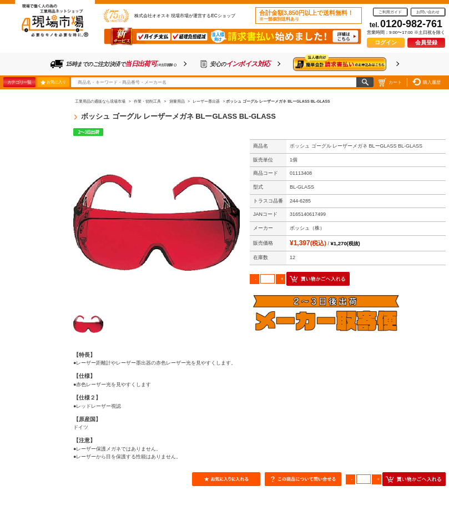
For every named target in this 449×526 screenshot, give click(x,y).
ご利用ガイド (390, 11)
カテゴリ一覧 (19, 82)
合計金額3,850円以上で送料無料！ (306, 15)
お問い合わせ (428, 11)
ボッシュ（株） (307, 228)
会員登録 (426, 42)
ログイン (386, 42)
